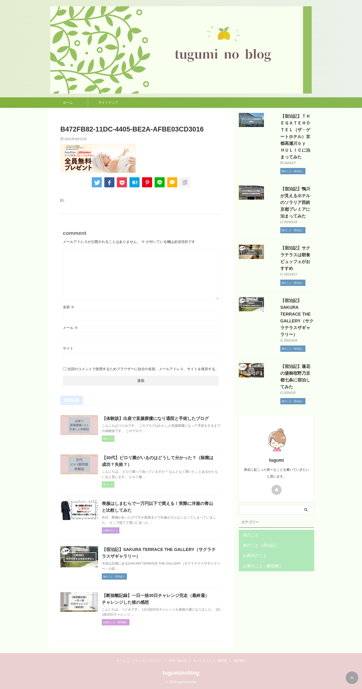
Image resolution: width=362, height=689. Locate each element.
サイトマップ (108, 102)
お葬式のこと (252, 508)
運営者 (222, 660)
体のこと (249, 487)
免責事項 (239, 660)
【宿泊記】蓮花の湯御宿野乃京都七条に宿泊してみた (290, 332)
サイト (68, 348)
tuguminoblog (181, 673)
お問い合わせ (178, 660)
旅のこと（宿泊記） (257, 498)
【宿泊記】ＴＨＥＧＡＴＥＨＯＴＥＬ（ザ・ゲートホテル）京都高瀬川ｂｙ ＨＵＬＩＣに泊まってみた (290, 130)
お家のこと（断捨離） (259, 518)
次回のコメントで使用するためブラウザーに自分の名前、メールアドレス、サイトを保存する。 (143, 369)
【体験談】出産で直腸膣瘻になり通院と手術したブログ (164, 418)
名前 (68, 307)
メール (70, 328)
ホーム (68, 102)
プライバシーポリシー (147, 660)
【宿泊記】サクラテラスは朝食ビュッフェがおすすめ (290, 234)
